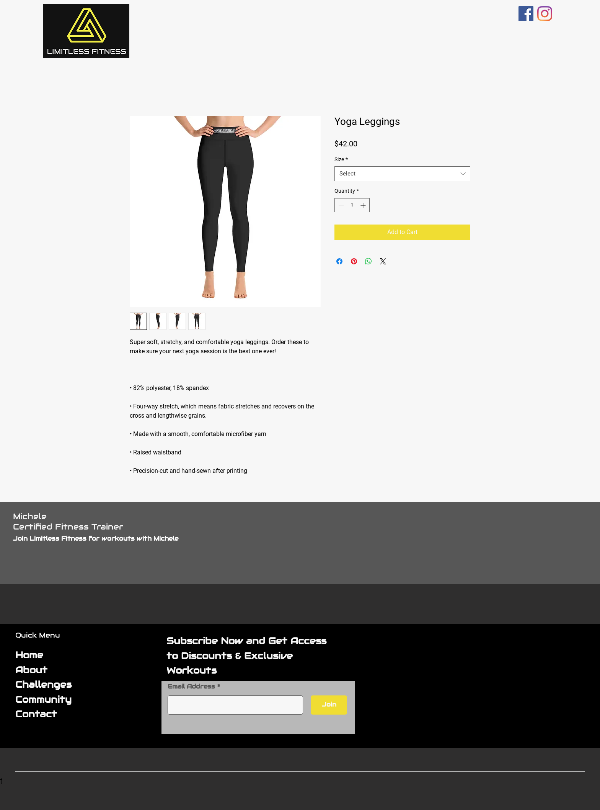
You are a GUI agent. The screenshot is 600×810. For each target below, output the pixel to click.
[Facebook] (525, 13)
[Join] (329, 705)
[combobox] (402, 173)
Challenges (43, 684)
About (31, 670)
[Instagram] (544, 13)
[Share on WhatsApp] (368, 261)
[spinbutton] (352, 205)
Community (43, 699)
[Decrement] (340, 205)
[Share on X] (383, 261)
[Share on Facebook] (339, 261)
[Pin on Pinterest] (354, 261)
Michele (30, 516)
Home (29, 655)
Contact (36, 714)
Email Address (191, 687)
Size (341, 159)
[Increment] (363, 205)
